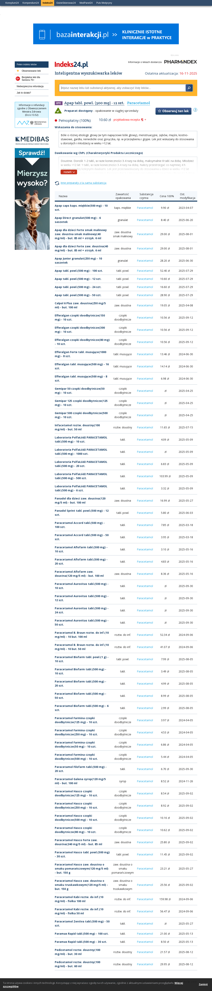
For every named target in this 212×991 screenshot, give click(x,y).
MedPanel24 (86, 3)
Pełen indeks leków (27, 64)
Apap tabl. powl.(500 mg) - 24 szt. (78, 287)
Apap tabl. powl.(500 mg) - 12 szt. (78, 279)
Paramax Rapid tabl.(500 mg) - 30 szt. (81, 942)
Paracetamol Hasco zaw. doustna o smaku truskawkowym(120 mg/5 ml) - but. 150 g (81, 885)
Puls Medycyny (104, 3)
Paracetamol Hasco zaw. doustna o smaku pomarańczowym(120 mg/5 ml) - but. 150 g (81, 868)
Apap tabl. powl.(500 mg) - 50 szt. (78, 295)
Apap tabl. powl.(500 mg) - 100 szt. (79, 270)
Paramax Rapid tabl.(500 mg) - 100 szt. (82, 933)
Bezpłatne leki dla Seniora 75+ (31, 78)
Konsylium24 (12, 3)
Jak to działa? (24, 92)
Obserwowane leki (31, 71)
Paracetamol (145, 208)
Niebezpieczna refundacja (30, 86)
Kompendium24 (31, 3)
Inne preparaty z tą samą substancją (83, 183)
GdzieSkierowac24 (66, 3)
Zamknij (203, 984)
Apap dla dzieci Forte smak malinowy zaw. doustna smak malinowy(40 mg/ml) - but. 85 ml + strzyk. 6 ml (81, 234)
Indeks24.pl (71, 64)
